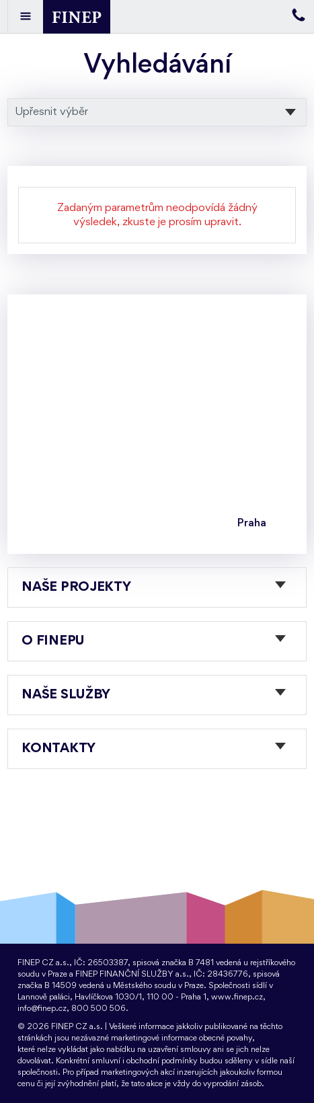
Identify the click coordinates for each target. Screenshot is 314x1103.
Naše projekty (76, 587)
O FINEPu (53, 641)
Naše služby (66, 695)
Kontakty (58, 749)
